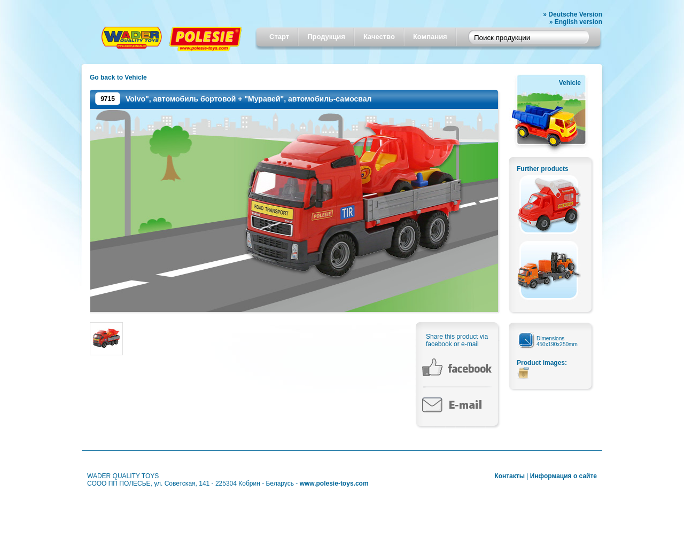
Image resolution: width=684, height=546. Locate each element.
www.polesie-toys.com (334, 483)
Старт (279, 37)
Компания (430, 37)
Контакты (509, 476)
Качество (379, 37)
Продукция (326, 37)
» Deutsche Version (572, 14)
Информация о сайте (563, 476)
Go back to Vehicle (118, 77)
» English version (575, 22)
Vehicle (570, 83)
